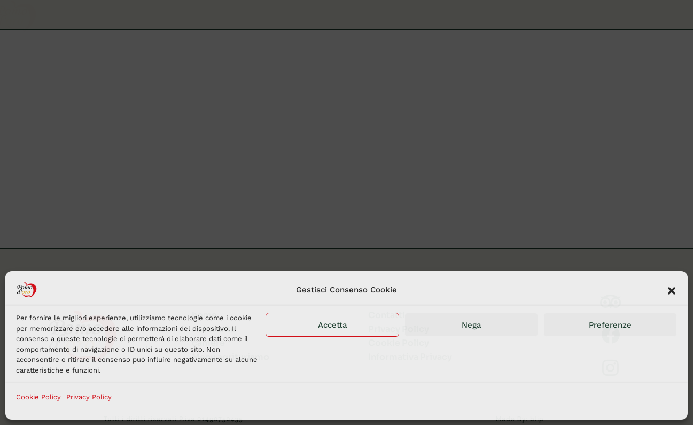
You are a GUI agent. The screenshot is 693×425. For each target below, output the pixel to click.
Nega (471, 325)
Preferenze (610, 325)
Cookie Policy (38, 397)
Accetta (332, 325)
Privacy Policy (89, 397)
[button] (671, 289)
